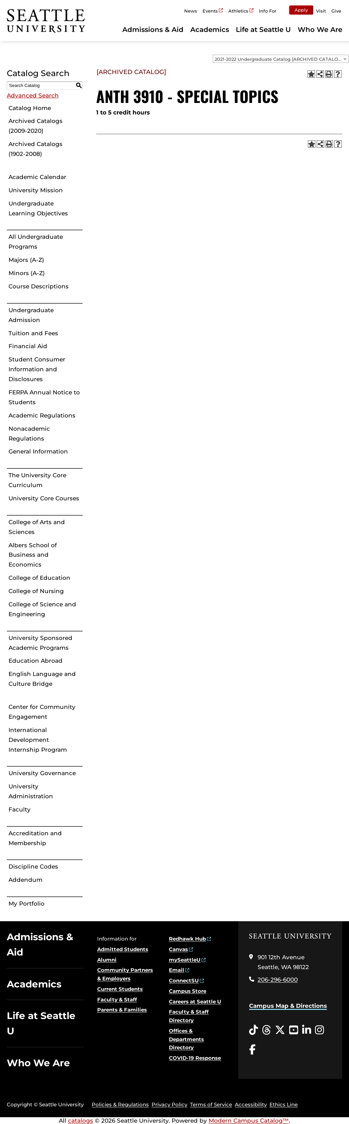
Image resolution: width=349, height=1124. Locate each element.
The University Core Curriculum (37, 480)
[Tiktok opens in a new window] (253, 1030)
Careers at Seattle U (195, 1001)
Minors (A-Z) (26, 273)
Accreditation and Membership (35, 838)
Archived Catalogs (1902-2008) (35, 149)
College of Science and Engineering (42, 609)
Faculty (19, 809)
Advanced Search (33, 95)
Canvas (178, 949)
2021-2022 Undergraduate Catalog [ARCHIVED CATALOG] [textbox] (279, 59)
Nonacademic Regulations (29, 433)
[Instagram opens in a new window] (319, 1030)
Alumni (107, 960)
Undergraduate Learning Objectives (38, 208)
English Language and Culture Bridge (42, 679)
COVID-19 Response (195, 1058)
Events (210, 11)
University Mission (35, 190)
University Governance (42, 773)
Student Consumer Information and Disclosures (36, 369)
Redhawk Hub (187, 938)
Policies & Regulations (120, 1104)
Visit (321, 11)
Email (176, 970)
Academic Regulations (41, 415)
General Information (38, 451)
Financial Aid (27, 346)
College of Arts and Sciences (36, 527)
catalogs (80, 1120)
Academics (209, 29)
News (190, 11)
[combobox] (281, 59)
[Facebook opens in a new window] (252, 1049)
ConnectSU (184, 980)
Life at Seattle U (263, 29)
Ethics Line (283, 1104)
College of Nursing (36, 591)
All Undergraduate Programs (35, 241)
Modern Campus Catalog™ (249, 1120)
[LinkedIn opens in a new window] (306, 1030)
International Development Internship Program (37, 740)
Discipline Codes (33, 866)
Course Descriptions (38, 286)
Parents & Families (122, 1009)
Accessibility (251, 1104)
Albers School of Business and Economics (32, 555)
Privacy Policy (169, 1104)
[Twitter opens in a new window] (280, 1030)
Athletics (238, 11)
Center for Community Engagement (41, 711)
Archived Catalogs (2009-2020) (35, 126)
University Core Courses (43, 498)
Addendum (25, 879)
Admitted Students (122, 949)
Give (336, 11)
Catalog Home (29, 108)
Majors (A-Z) (26, 259)
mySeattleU (184, 960)
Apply (301, 10)
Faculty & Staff (117, 999)
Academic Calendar (37, 177)
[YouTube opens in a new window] (293, 1030)
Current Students (120, 989)
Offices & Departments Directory (186, 1039)
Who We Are (320, 29)
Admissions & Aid (153, 29)
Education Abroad (35, 660)
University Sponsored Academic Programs (40, 643)
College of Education (39, 577)
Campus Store (187, 991)
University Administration (30, 791)
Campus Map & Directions (288, 1005)
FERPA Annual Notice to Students (44, 397)
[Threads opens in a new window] (266, 1030)
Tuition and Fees (33, 333)
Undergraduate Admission (31, 315)
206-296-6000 (278, 979)
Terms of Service (211, 1104)
